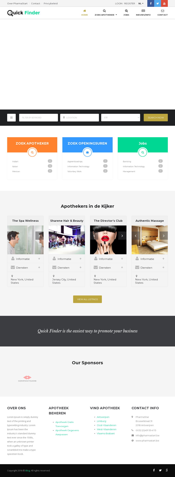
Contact (35, 3)
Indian (15, 161)
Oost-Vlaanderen (106, 425)
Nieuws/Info (143, 12)
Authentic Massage (150, 220)
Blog (27, 470)
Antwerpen (103, 417)
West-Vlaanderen (106, 429)
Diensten (19, 267)
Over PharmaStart (17, 3)
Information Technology (78, 166)
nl (139, 3)
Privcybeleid (51, 3)
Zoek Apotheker (104, 12)
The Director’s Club (108, 220)
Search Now (156, 117)
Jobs (126, 12)
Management (129, 171)
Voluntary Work (75, 171)
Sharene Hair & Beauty (66, 220)
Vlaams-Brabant (106, 433)
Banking (127, 161)
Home (84, 12)
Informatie (20, 258)
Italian (15, 166)
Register (129, 3)
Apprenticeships (75, 161)
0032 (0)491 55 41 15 (146, 430)
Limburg (101, 421)
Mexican (16, 171)
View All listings (87, 299)
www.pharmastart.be (147, 440)
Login (118, 3)
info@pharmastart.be (147, 435)
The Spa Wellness (25, 220)
